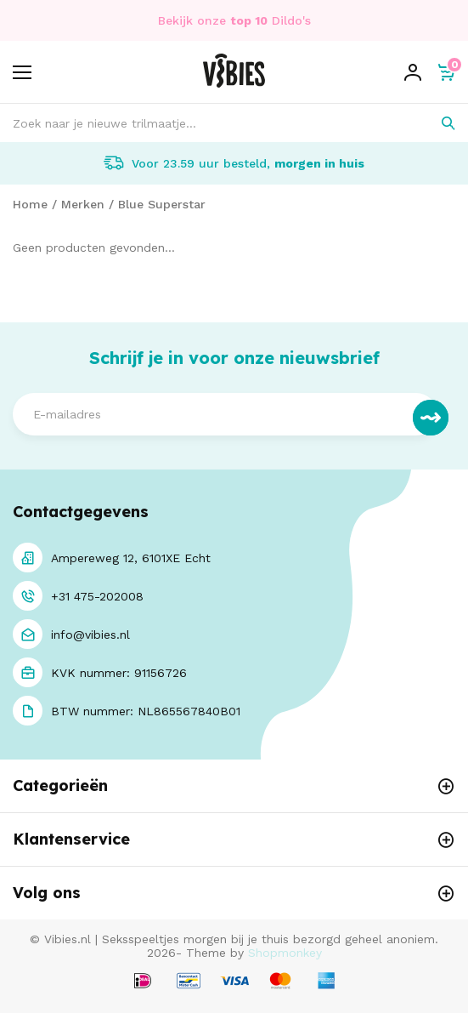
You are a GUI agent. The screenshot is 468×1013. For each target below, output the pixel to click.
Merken (82, 204)
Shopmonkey (285, 952)
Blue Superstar (162, 204)
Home (30, 204)
